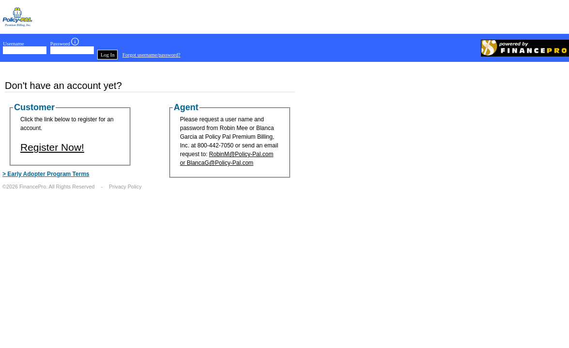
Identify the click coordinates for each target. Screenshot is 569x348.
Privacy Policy (125, 186)
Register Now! (52, 147)
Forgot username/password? (151, 55)
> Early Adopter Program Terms (46, 174)
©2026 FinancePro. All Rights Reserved (48, 186)
